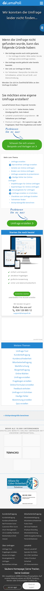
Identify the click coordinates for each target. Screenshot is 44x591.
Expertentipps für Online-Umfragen (25, 187)
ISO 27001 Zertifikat (31, 555)
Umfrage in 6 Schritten (22, 392)
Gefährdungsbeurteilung (32, 536)
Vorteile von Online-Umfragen (23, 168)
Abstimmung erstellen (22, 400)
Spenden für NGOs (30, 552)
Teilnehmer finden (18, 199)
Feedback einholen (22, 388)
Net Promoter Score (9, 524)
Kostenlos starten (22, 294)
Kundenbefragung (22, 355)
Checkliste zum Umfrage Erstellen (24, 196)
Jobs (25, 570)
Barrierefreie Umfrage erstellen (24, 165)
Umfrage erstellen (18, 161)
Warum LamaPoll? (30, 549)
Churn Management (9, 530)
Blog (25, 567)
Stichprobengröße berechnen (22, 202)
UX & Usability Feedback (10, 533)
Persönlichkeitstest (30, 539)
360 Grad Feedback (30, 527)
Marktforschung (22, 366)
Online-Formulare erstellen (22, 385)
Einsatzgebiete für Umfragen (23, 190)
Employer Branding (31, 530)
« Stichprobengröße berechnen (16, 415)
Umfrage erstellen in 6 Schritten (24, 193)
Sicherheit (27, 561)
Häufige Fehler (22, 396)
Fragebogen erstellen (22, 381)
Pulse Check (28, 524)
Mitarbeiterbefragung (22, 362)
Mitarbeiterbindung (31, 533)
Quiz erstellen (22, 403)
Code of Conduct (30, 558)
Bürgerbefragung (22, 370)
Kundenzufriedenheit (22, 358)
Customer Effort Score (10, 527)
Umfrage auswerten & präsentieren (25, 174)
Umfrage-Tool (22, 351)
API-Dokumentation (31, 564)
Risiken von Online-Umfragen (22, 171)
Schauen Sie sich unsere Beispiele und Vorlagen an (21, 145)
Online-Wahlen (22, 373)
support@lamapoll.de (22, 313)
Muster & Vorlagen (8, 555)
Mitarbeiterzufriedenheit (32, 520)
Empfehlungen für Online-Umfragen (25, 184)
